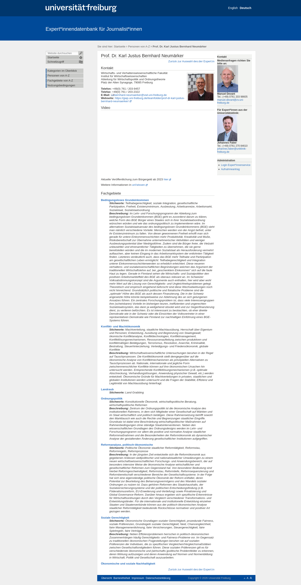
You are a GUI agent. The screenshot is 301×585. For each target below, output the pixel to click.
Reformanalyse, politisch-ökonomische (127, 444)
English (233, 8)
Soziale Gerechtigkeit (115, 517)
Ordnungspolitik (111, 398)
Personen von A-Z (139, 46)
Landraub (107, 389)
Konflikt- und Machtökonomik (120, 326)
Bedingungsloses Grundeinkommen (125, 200)
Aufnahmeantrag (230, 169)
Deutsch (245, 8)
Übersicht (106, 578)
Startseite (119, 46)
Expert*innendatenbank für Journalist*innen (94, 29)
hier (166, 179)
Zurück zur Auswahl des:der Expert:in (191, 61)
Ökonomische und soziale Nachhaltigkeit (128, 563)
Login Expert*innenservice (235, 165)
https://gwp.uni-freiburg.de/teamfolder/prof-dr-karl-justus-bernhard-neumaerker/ (143, 100)
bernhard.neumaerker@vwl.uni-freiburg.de (140, 95)
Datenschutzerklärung (158, 578)
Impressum (138, 578)
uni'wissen (138, 184)
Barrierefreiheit (122, 578)
